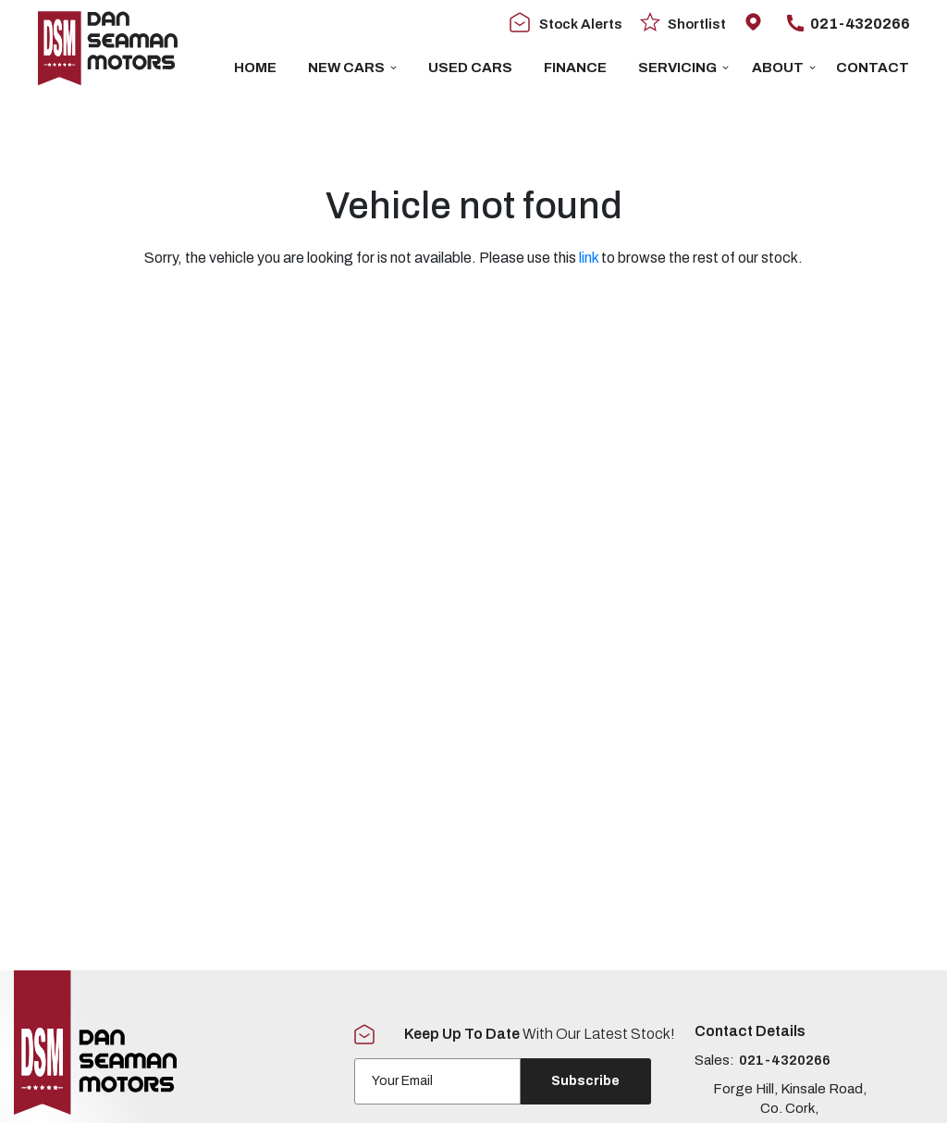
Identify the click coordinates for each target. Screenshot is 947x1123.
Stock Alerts (566, 23)
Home (255, 67)
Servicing (683, 67)
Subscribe (585, 1081)
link (588, 257)
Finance (575, 67)
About (784, 67)
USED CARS (470, 67)
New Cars (352, 67)
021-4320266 (848, 23)
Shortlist (683, 22)
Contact (872, 67)
